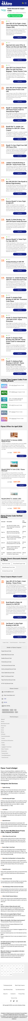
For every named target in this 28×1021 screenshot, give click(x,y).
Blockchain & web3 (5, 723)
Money (2, 732)
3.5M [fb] (5, 698)
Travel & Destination (5, 736)
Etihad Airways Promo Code (8, 567)
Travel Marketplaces (5, 755)
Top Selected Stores (20, 989)
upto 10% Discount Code (16, 399)
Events (2, 742)
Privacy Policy (22, 993)
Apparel (3, 719)
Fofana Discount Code (6, 661)
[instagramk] (16, 1001)
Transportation (4, 753)
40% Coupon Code (17, 392)
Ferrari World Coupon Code (19, 563)
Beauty (2, 721)
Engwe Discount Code (6, 651)
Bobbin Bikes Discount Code (7, 654)
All (2, 966)
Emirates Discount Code (7, 571)
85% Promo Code (15, 412)
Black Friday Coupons (20, 985)
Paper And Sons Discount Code (8, 679)
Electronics (3, 725)
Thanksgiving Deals (7, 985)
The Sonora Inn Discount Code (8, 665)
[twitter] (13, 1001)
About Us (5, 993)
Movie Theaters (4, 749)
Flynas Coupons (22, 642)
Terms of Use (14, 998)
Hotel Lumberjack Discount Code (8, 669)
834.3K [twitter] (5, 702)
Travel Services (4, 757)
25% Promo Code (16, 418)
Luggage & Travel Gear (6, 746)
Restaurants (4, 751)
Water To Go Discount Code (7, 676)
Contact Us (13, 993)
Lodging (3, 744)
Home (2, 730)
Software (3, 734)
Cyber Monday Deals (8, 989)
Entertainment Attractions (7, 740)
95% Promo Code (16, 385)
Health (2, 727)
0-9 (11, 974)
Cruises (3, 738)
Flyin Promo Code (6, 563)
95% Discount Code (15, 405)
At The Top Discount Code (7, 683)
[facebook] (11, 1001)
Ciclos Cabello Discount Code (7, 672)
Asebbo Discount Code (6, 658)
